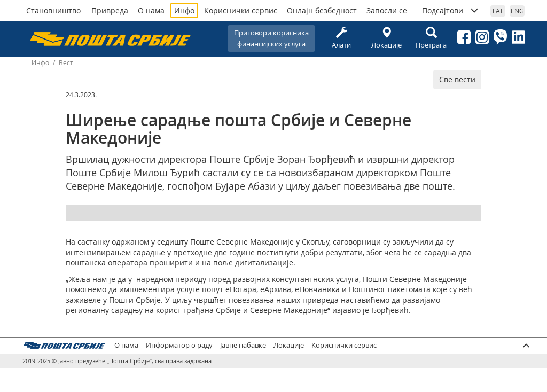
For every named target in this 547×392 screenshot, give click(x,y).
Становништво (53, 10)
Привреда (109, 10)
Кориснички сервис (240, 10)
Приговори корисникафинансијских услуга (271, 38)
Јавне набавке (243, 345)
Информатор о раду (179, 345)
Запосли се (386, 10)
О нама (151, 10)
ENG (517, 10)
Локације (386, 38)
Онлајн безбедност (322, 10)
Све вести (457, 79)
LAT (498, 10)
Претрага (431, 38)
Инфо (184, 10)
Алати (341, 38)
